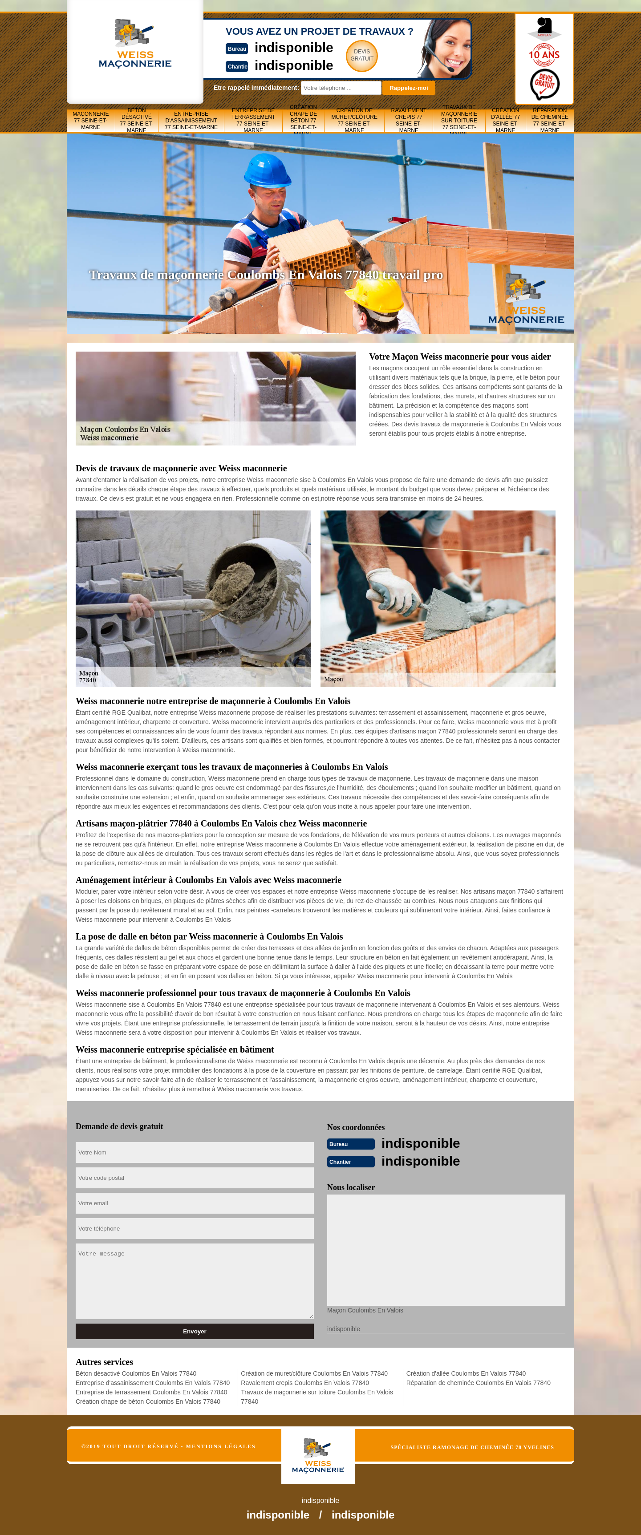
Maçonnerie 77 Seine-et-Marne (91, 120)
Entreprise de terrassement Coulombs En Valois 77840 (151, 1392)
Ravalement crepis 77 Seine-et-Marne (409, 120)
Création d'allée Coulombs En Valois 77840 (466, 1373)
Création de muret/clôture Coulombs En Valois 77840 (314, 1373)
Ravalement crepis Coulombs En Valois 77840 (305, 1382)
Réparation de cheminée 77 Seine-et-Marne (549, 120)
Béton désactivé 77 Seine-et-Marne (136, 120)
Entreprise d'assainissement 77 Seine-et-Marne (191, 120)
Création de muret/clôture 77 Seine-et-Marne (354, 120)
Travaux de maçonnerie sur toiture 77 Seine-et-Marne (459, 120)
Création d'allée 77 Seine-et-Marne (505, 120)
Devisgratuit (361, 55)
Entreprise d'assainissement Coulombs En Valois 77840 (153, 1382)
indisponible (294, 47)
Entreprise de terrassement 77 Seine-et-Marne (253, 120)
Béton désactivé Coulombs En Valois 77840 (136, 1373)
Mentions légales (221, 1446)
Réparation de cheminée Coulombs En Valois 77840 (478, 1382)
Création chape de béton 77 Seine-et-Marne (303, 120)
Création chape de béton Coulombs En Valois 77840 (148, 1401)
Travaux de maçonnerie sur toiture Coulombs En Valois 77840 (317, 1397)
